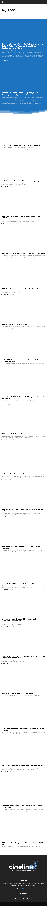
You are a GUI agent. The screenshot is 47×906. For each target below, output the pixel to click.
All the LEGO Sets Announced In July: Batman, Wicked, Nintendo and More (21, 360)
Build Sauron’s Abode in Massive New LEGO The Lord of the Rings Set (22, 729)
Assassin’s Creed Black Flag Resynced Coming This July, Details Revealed (19, 94)
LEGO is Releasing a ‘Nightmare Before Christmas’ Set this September (22, 547)
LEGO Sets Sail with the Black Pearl (14, 324)
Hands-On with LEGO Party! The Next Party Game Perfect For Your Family (23, 397)
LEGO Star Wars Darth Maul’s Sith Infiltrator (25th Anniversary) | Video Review (18, 619)
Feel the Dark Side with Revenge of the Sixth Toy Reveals (22, 765)
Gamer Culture (4, 663)
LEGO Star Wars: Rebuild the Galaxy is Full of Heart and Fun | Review (22, 510)
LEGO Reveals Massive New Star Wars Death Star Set (20, 289)
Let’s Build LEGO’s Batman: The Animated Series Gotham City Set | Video (22, 806)
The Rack (3, 60)
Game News (4, 107)
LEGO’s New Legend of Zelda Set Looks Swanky (18, 693)
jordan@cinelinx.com (26, 888)
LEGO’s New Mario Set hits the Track (14, 434)
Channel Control (4, 479)
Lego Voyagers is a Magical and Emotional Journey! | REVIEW (23, 253)
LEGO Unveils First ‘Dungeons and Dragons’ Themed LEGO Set (22, 843)
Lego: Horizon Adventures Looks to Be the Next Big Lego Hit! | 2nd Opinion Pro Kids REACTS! (23, 656)
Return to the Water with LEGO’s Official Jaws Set (19, 583)
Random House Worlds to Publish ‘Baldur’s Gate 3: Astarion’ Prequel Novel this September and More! (22, 46)
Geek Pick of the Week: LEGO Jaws (14, 474)
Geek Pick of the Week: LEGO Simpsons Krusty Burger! (21, 181)
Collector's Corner (5, 186)
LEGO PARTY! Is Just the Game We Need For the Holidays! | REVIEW (22, 217)
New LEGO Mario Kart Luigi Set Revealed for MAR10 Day (21, 145)
